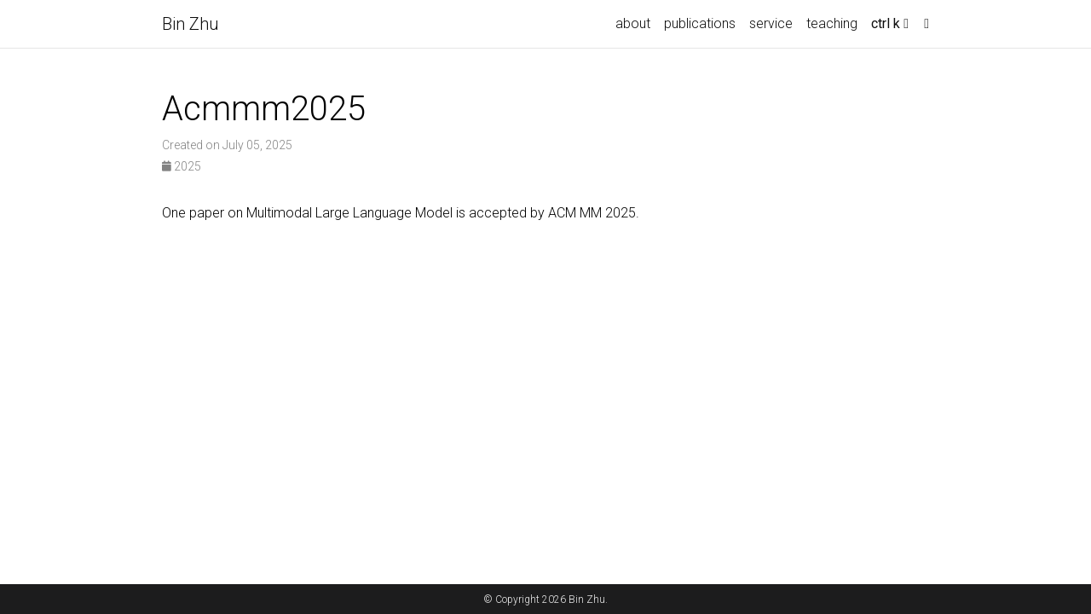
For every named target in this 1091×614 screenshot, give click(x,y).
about (632, 23)
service (771, 23)
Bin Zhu (190, 24)
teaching (831, 23)
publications (700, 23)
